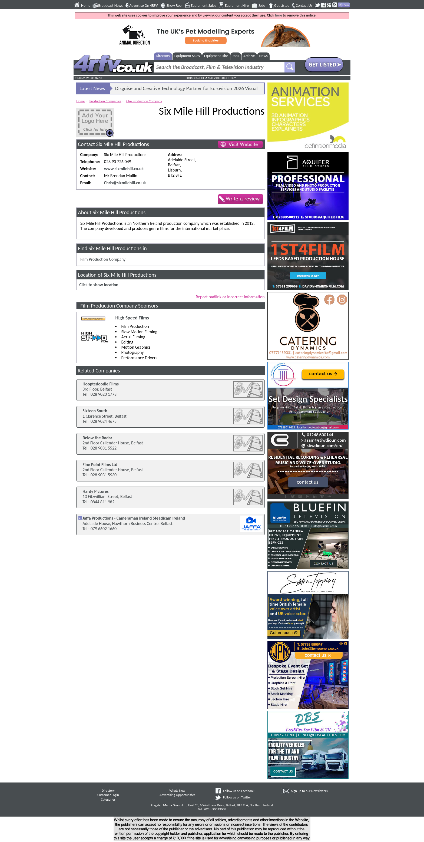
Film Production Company (144, 101)
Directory (163, 56)
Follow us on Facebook (238, 791)
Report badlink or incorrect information (230, 296)
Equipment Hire (237, 6)
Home (85, 6)
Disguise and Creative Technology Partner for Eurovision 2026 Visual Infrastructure (186, 89)
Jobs (262, 6)
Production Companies (105, 101)
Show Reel (175, 6)
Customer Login (108, 795)
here (278, 15)
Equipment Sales (203, 6)
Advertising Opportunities (177, 795)
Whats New (177, 790)
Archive (249, 56)
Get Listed (282, 6)
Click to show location (98, 284)
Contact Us (304, 6)
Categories (108, 799)
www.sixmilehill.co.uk (124, 168)
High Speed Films (132, 318)
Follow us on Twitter (237, 797)
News (263, 56)
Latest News (92, 88)
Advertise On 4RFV (143, 6)
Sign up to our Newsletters (309, 791)
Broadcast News (110, 6)
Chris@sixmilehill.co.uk (125, 182)
